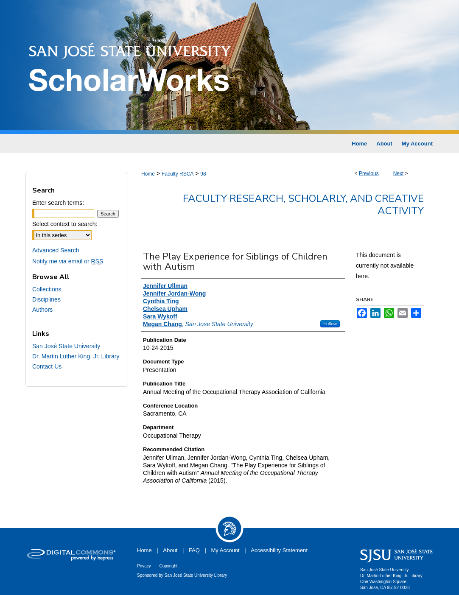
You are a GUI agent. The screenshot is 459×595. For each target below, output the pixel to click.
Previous (369, 173)
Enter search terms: (58, 202)
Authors (42, 309)
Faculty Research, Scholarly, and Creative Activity (303, 205)
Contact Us (47, 366)
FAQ (194, 550)
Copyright (168, 566)
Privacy (144, 566)
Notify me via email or (67, 261)
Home (148, 174)
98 (203, 174)
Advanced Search (55, 250)
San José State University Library (196, 575)
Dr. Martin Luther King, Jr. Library (75, 356)
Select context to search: (64, 224)
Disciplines (46, 299)
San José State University (66, 346)
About (170, 550)
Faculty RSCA (177, 174)
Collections (46, 289)
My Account (225, 550)
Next (398, 173)
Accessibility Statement (279, 550)
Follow (330, 323)
